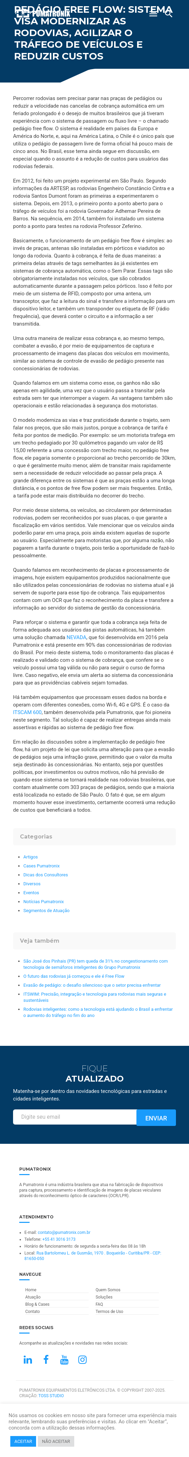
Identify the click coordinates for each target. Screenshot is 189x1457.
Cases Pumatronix (41, 865)
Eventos (31, 892)
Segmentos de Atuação (46, 910)
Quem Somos (108, 1290)
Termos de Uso (109, 1311)
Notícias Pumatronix (43, 901)
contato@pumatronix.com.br (64, 1232)
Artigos (30, 856)
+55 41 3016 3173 (59, 1239)
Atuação (33, 1297)
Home (30, 1290)
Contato (32, 1311)
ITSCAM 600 (27, 712)
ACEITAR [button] (23, 1441)
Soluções (104, 1297)
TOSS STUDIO (51, 1395)
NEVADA (77, 637)
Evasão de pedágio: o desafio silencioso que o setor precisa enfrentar (92, 985)
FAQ (99, 1304)
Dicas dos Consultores (45, 874)
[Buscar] (169, 13)
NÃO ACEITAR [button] (56, 1441)
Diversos (32, 883)
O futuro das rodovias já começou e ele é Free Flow (73, 976)
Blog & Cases (37, 1304)
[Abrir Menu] (153, 14)
